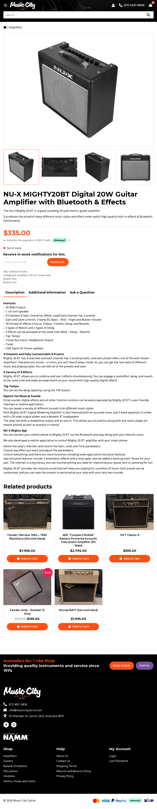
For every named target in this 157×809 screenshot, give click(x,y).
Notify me (58, 262)
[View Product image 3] (97, 167)
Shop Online (121, 665)
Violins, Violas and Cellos (19, 781)
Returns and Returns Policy (73, 771)
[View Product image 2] (59, 167)
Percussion (10, 771)
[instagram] (14, 724)
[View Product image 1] (21, 167)
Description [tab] (15, 292)
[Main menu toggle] (4, 5)
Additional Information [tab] (47, 292)
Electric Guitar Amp (40, 275)
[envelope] (22, 710)
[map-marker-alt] (33, 716)
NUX (14, 278)
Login (112, 756)
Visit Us (144, 665)
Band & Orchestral (15, 766)
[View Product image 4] (136, 167)
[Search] (148, 14)
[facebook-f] (6, 724)
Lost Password (118, 761)
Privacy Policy (65, 776)
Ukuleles (9, 776)
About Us (62, 756)
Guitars (8, 761)
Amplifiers (15, 27)
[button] (27, 559)
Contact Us (63, 761)
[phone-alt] (15, 704)
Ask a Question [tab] (82, 292)
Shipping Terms (66, 766)
